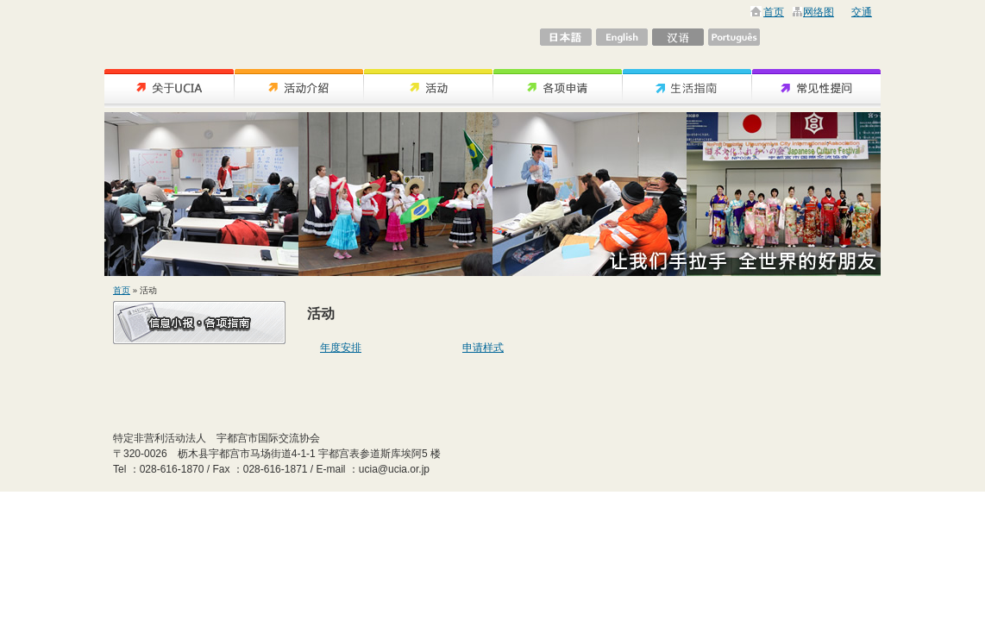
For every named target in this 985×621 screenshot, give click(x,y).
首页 (773, 12)
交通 (861, 12)
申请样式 (483, 348)
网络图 (818, 12)
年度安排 (340, 348)
